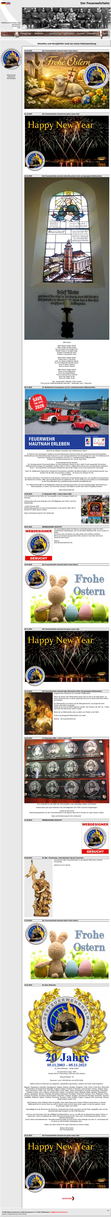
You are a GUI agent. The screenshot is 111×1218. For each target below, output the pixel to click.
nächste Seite (68, 1198)
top (108, 1210)
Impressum (11, 77)
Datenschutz (11, 75)
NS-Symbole (11, 78)
